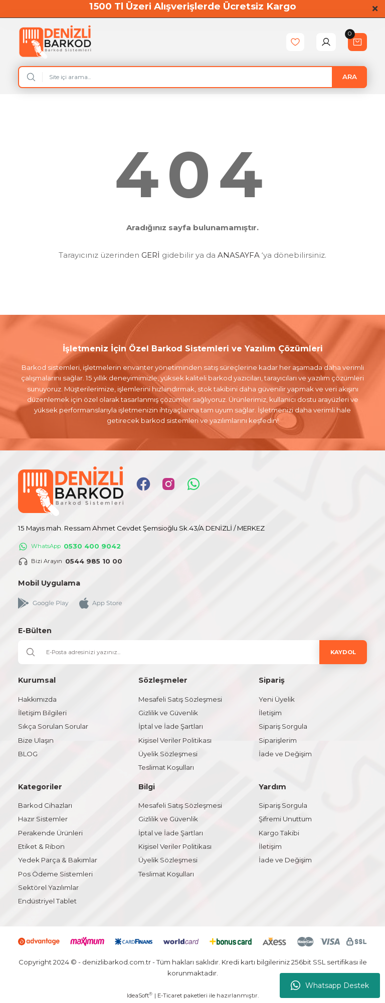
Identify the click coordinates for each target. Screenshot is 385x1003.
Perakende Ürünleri (50, 833)
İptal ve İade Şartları (170, 726)
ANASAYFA (239, 255)
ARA (349, 77)
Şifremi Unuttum (285, 819)
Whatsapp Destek (330, 985)
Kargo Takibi (279, 833)
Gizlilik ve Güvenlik (168, 713)
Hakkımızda (37, 699)
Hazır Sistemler (43, 819)
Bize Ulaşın (36, 740)
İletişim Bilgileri (42, 713)
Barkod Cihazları (45, 805)
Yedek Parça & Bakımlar (57, 860)
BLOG (28, 754)
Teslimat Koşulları (166, 767)
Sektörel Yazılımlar (48, 887)
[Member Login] (326, 42)
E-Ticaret (169, 995)
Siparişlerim (278, 740)
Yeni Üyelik (277, 699)
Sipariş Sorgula (283, 726)
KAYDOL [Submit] (343, 652)
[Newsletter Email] (192, 652)
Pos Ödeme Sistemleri (55, 874)
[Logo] (55, 41)
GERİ (150, 255)
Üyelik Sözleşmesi (168, 754)
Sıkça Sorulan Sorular (53, 726)
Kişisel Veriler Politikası (175, 740)
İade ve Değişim (285, 754)
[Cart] (357, 42)
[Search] (192, 77)
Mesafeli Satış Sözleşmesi (180, 699)
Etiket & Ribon (41, 846)
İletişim (270, 713)
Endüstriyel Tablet (47, 901)
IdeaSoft (139, 995)
